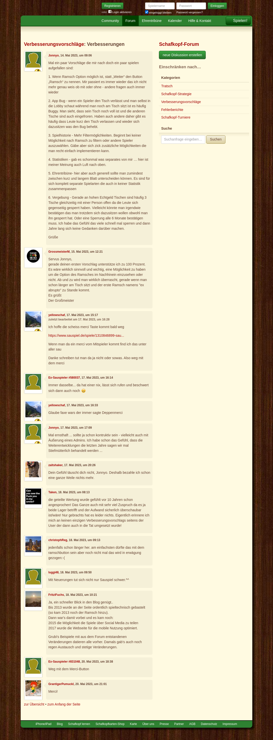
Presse (164, 724)
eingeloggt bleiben (158, 12)
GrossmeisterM (59, 251)
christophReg (57, 540)
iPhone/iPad (43, 724)
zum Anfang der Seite (63, 704)
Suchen (216, 139)
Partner (179, 724)
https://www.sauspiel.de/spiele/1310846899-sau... (86, 335)
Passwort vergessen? (189, 12)
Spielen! (240, 20)
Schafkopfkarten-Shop (110, 724)
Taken (52, 492)
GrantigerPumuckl (61, 684)
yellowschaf (56, 315)
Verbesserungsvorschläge (54, 44)
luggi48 (53, 572)
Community (110, 21)
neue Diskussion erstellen (182, 55)
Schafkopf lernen (79, 724)
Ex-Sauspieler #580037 (64, 377)
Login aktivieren (120, 12)
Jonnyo (53, 55)
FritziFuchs (56, 595)
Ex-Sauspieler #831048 (64, 661)
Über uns (148, 724)
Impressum (229, 724)
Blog (60, 724)
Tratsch (166, 86)
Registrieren (112, 6)
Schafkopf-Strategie (176, 94)
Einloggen (217, 6)
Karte (133, 724)
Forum (130, 21)
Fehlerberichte (172, 110)
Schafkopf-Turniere (175, 117)
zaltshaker (55, 465)
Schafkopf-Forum (179, 44)
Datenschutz (209, 724)
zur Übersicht (34, 704)
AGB (192, 724)
